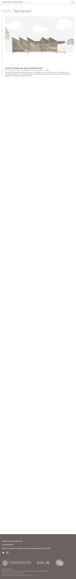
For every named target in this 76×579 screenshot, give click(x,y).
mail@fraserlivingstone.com (12, 541)
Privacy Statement (7, 569)
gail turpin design (17, 575)
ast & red (30, 575)
